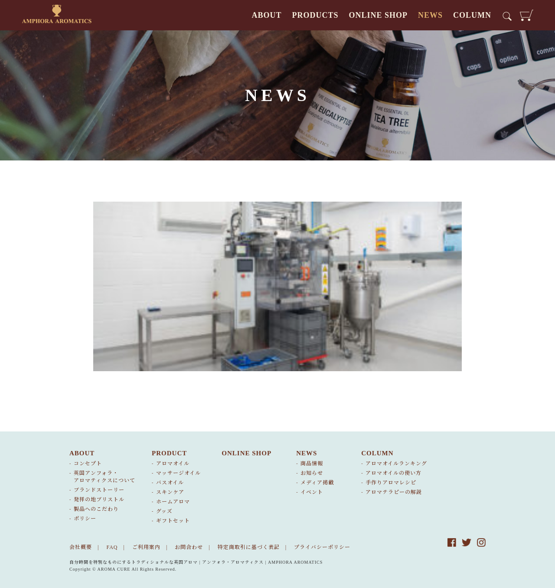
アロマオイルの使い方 (393, 473)
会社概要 (80, 547)
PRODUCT (169, 453)
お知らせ (311, 473)
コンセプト (88, 464)
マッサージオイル (178, 473)
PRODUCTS (315, 15)
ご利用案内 (146, 547)
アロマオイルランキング (396, 464)
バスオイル (170, 483)
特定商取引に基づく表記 (249, 547)
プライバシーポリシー (322, 547)
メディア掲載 (317, 483)
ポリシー (85, 519)
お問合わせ (189, 547)
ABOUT (266, 15)
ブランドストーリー (99, 490)
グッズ (164, 511)
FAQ (112, 547)
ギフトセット (173, 521)
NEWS (430, 15)
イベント (311, 492)
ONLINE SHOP (378, 15)
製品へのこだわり (96, 509)
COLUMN (472, 15)
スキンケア (170, 492)
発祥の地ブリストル (99, 500)
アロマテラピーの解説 (394, 492)
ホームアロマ (173, 502)
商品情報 (311, 464)
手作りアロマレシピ (391, 483)
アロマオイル (172, 464)
